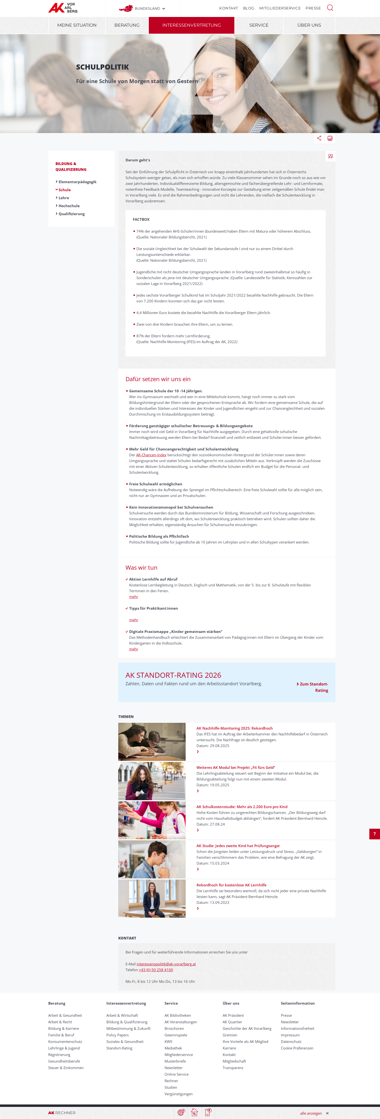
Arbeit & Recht (60, 1021)
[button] (330, 7)
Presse (313, 8)
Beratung (127, 25)
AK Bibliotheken (178, 1015)
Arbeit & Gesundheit (65, 1015)
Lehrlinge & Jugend (64, 1048)
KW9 (168, 1041)
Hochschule (69, 205)
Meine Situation (77, 25)
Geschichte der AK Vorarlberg (247, 1028)
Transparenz (233, 1067)
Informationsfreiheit (297, 1028)
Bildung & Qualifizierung (126, 1021)
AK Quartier (232, 1021)
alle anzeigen (311, 1113)
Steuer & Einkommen (66, 1067)
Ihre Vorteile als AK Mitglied (245, 1041)
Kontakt (228, 8)
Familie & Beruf (61, 1034)
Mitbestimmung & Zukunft (128, 1028)
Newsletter (173, 1067)
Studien (171, 1087)
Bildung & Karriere (63, 1028)
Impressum (290, 1034)
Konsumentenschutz (65, 1041)
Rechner (171, 1080)
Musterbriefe (175, 1061)
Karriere (229, 1048)
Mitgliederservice (280, 8)
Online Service (177, 1074)
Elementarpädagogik (77, 181)
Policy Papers (117, 1034)
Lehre (64, 197)
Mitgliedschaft (234, 1061)
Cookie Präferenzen (297, 1048)
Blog (248, 8)
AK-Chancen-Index (151, 454)
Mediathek (173, 1048)
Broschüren (174, 1028)
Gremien (230, 1034)
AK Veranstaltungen (181, 1021)
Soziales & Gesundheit (124, 1041)
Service (259, 25)
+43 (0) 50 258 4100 (156, 969)
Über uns (309, 25)
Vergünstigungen (179, 1093)
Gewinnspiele (176, 1034)
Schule (65, 189)
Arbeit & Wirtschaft (122, 1015)
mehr (133, 596)
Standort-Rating (119, 1048)
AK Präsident (233, 1015)
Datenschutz (291, 1041)
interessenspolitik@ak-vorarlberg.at (166, 963)
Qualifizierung (72, 213)
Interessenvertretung (191, 25)
